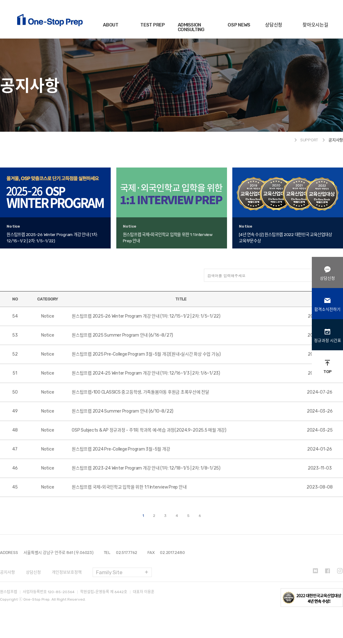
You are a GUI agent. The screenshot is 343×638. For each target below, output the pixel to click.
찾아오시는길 (315, 25)
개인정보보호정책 (67, 572)
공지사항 (7, 572)
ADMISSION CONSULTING (191, 27)
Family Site (109, 572)
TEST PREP (152, 25)
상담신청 (273, 25)
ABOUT (110, 25)
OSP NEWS (239, 25)
